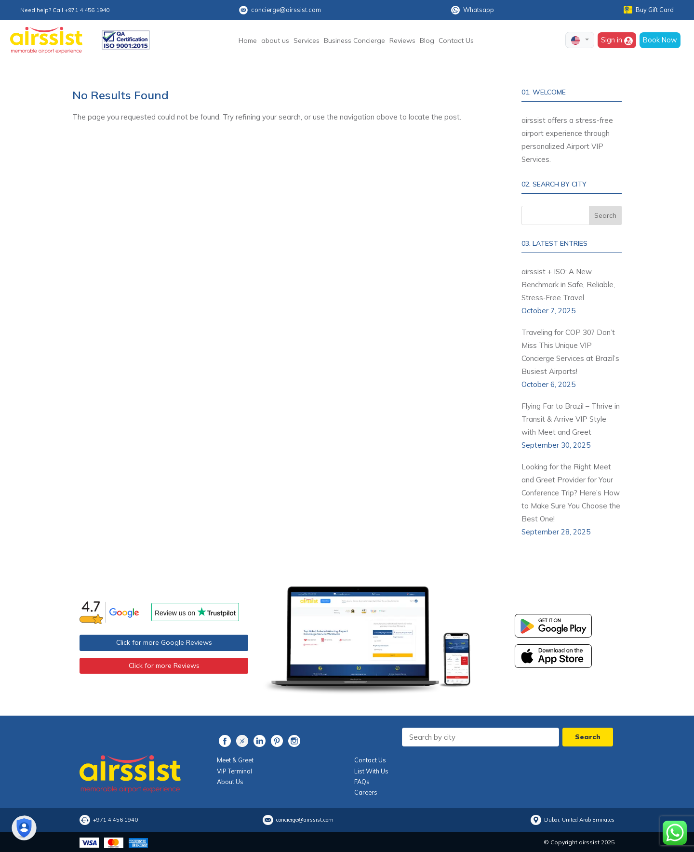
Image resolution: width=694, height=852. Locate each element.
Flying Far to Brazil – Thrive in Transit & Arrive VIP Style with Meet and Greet (570, 419)
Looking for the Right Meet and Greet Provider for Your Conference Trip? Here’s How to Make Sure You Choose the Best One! (570, 492)
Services (307, 40)
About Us (230, 781)
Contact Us (456, 40)
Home (248, 40)
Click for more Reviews (164, 665)
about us (275, 40)
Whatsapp (472, 10)
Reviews (402, 40)
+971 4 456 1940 (115, 819)
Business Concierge (354, 40)
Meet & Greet (235, 760)
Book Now (660, 39)
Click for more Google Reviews (164, 642)
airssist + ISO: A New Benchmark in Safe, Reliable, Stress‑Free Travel (568, 284)
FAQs (362, 781)
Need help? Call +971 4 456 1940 (64, 9)
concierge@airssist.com (280, 10)
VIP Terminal (234, 771)
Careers (365, 792)
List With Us (371, 771)
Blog (427, 40)
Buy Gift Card (649, 9)
